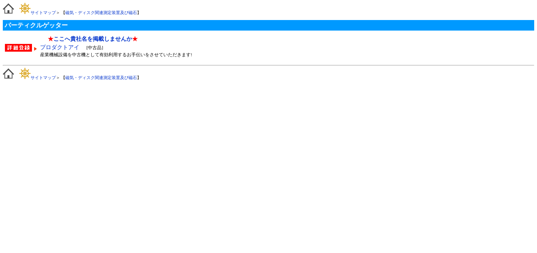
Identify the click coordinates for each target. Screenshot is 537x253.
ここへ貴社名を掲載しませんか (92, 39)
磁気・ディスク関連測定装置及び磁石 (101, 12)
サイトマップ (37, 12)
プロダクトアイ (60, 47)
